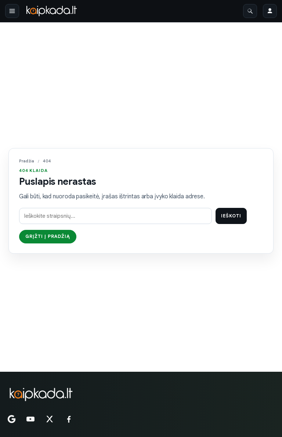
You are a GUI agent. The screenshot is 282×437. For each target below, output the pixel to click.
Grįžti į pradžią (47, 236)
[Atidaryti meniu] (12, 11)
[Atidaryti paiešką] (250, 11)
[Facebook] (68, 419)
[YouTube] (30, 419)
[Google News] (11, 419)
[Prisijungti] (270, 11)
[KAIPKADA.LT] (40, 394)
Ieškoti (231, 215)
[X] (49, 419)
